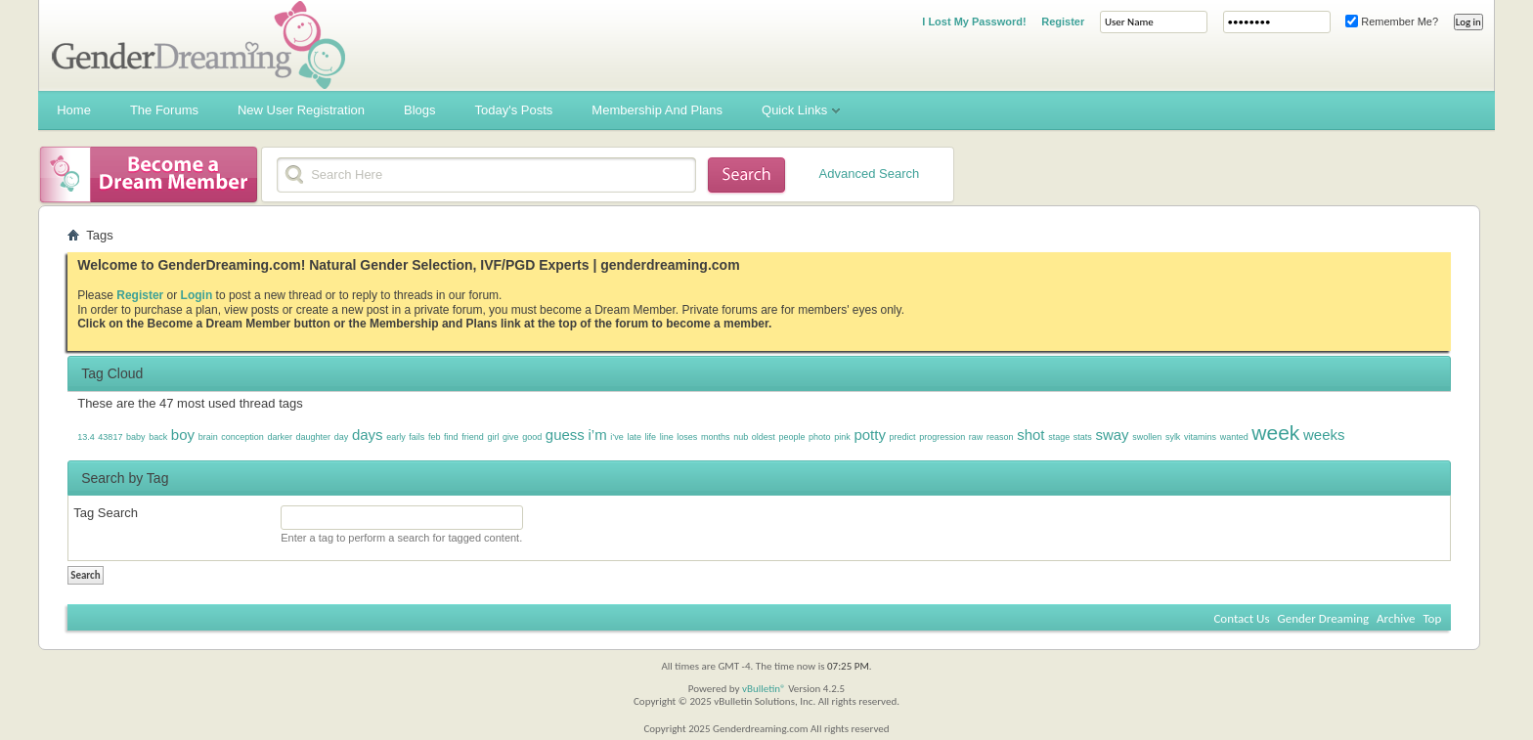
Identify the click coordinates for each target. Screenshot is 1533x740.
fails (416, 437)
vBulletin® (764, 688)
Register (1062, 21)
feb (434, 437)
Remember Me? (1391, 21)
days (367, 434)
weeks (1324, 434)
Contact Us (1241, 618)
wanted (1234, 437)
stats (1082, 437)
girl (493, 437)
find (451, 437)
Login (197, 295)
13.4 (86, 437)
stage (1059, 437)
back (158, 437)
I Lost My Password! (974, 21)
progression (942, 437)
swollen (1146, 437)
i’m (597, 434)
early (396, 437)
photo (820, 437)
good (532, 437)
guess (565, 434)
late (634, 437)
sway (1111, 434)
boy (183, 434)
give (511, 437)
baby (136, 437)
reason (1000, 437)
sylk (1173, 437)
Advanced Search (869, 173)
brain (208, 437)
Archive (1396, 618)
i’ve (617, 437)
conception (242, 437)
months (715, 437)
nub (740, 437)
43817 (110, 437)
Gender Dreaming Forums (198, 45)
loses (687, 437)
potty (870, 434)
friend (472, 437)
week (1275, 432)
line (667, 437)
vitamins (1200, 437)
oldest (763, 437)
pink (842, 437)
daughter (313, 437)
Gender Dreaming (1324, 618)
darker (279, 437)
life (651, 437)
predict (903, 437)
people (791, 437)
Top (1432, 618)
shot (1030, 434)
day (341, 437)
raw (976, 437)
